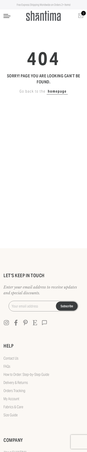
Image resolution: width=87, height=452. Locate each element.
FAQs (6, 366)
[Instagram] (6, 323)
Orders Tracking (14, 390)
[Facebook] (16, 323)
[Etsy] (35, 323)
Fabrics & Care (13, 407)
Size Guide (10, 415)
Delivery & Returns (15, 382)
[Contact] (44, 323)
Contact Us (10, 358)
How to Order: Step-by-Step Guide (26, 374)
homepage (57, 91)
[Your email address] (30, 306)
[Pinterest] (25, 323)
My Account (11, 398)
